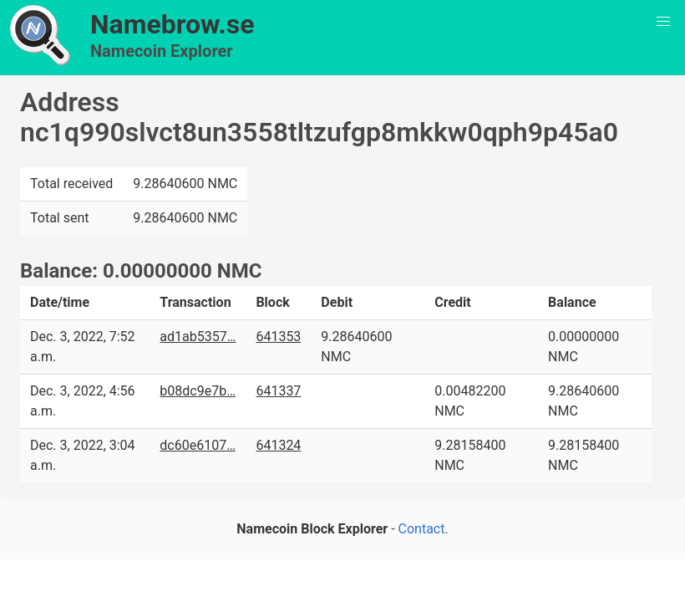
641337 (278, 391)
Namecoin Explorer (161, 51)
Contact (421, 529)
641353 (278, 336)
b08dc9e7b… (198, 391)
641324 (278, 445)
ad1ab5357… (198, 336)
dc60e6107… (198, 445)
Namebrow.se (172, 24)
